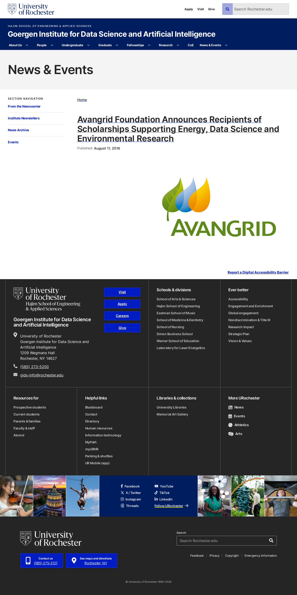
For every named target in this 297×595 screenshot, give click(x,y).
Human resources (99, 428)
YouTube (164, 486)
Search (181, 532)
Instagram (131, 499)
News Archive (18, 130)
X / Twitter (131, 492)
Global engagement (243, 313)
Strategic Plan (238, 334)
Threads (130, 505)
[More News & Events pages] (226, 45)
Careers (122, 315)
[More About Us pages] (27, 45)
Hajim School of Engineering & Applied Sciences (49, 26)
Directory (92, 421)
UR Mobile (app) (97, 463)
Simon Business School (175, 334)
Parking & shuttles (99, 456)
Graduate (105, 45)
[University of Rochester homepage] (31, 9)
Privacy (214, 555)
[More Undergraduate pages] (88, 45)
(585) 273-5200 (34, 366)
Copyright (232, 555)
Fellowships (135, 45)
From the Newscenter (24, 106)
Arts (235, 433)
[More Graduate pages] (117, 45)
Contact (91, 414)
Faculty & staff (24, 428)
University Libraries (171, 407)
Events (13, 142)
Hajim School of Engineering (178, 306)
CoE (191, 45)
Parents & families (27, 421)
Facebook (130, 486)
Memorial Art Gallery (172, 414)
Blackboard (94, 407)
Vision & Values (240, 341)
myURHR (91, 449)
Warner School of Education (178, 341)
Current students (26, 414)
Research (166, 45)
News (235, 407)
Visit (200, 9)
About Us (15, 45)
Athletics (238, 424)
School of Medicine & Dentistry (180, 320)
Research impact (241, 327)
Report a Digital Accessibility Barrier (258, 272)
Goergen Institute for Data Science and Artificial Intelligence (112, 34)
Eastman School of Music (176, 313)
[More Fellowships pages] (149, 45)
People (42, 45)
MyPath (91, 442)
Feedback (197, 555)
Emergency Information (261, 555)
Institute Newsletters (23, 118)
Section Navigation (25, 98)
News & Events (210, 45)
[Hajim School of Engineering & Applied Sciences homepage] (46, 299)
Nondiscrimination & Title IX (249, 320)
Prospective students (29, 407)
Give (211, 9)
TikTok (162, 492)
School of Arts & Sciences (176, 299)
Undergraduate (72, 45)
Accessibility (238, 299)
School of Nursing (170, 327)
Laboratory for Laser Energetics (181, 348)
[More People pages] (52, 45)
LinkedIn (164, 499)
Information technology (103, 435)
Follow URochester (171, 505)
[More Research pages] (178, 45)
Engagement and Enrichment (250, 306)
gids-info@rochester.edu (41, 375)
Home (82, 99)
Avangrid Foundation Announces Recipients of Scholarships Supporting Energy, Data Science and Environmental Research (178, 128)
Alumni (18, 435)
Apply (188, 9)
